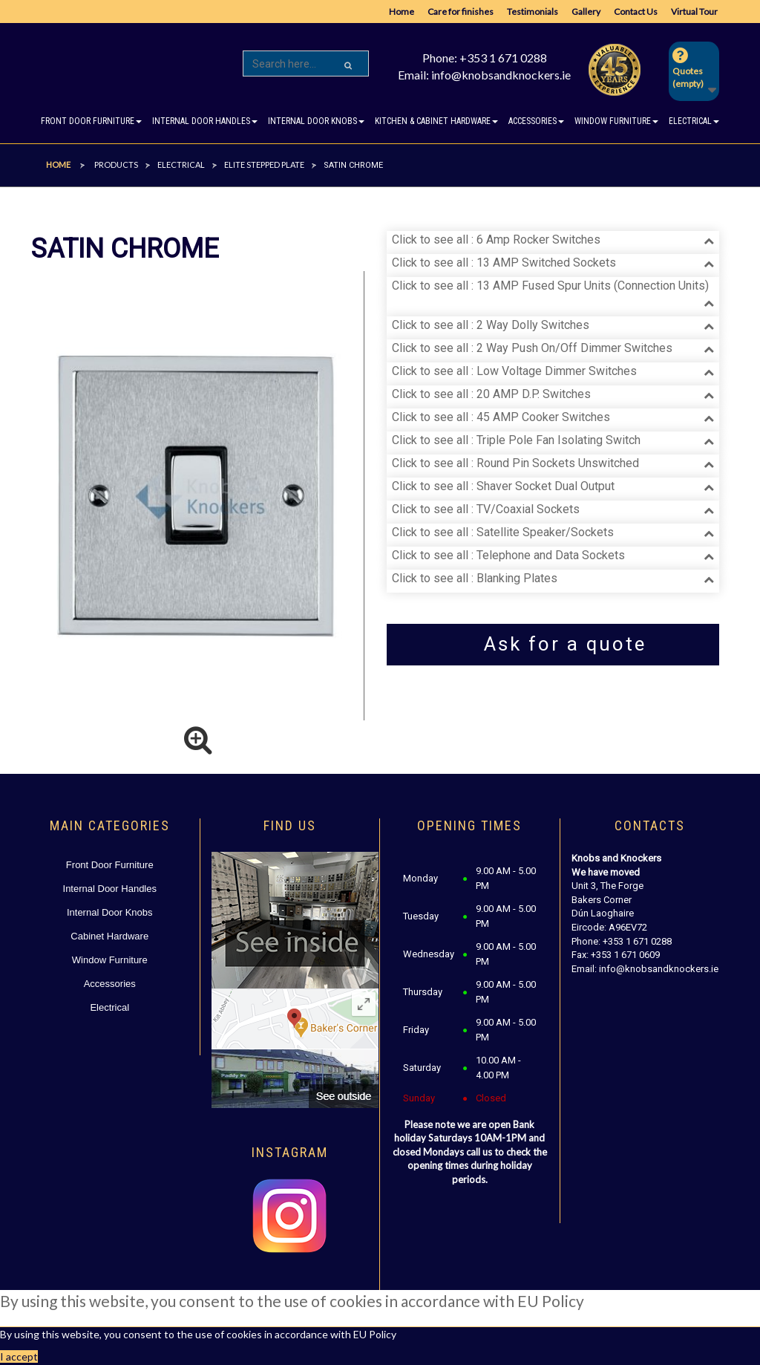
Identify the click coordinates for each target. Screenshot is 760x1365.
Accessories (110, 983)
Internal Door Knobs (110, 912)
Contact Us (636, 11)
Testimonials (532, 11)
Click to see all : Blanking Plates (474, 578)
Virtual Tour (694, 11)
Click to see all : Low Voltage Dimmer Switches (514, 371)
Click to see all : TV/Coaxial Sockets (486, 509)
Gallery (585, 11)
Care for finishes (461, 11)
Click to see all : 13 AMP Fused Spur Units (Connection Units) (550, 285)
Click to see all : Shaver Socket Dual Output (503, 486)
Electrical (109, 1007)
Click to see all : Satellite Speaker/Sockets (503, 532)
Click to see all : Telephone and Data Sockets (508, 555)
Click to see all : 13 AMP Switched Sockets (504, 262)
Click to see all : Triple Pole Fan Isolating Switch (516, 440)
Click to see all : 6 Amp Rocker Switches (496, 239)
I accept (19, 1356)
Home (401, 11)
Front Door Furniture (110, 864)
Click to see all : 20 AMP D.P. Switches (491, 394)
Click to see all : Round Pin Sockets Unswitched (515, 463)
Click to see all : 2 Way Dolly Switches (490, 325)
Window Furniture (110, 959)
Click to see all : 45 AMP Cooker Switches (501, 417)
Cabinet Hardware (109, 936)
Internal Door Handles (110, 888)
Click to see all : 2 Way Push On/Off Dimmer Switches (532, 348)
